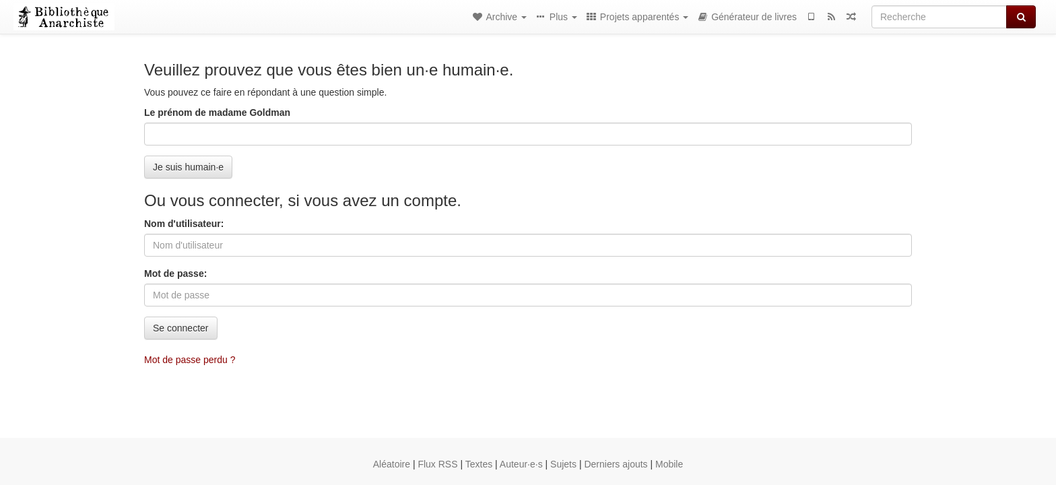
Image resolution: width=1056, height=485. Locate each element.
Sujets (563, 464)
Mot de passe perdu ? (189, 359)
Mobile (669, 464)
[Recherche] (939, 16)
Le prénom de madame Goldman (217, 112)
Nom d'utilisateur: (184, 223)
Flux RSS (437, 464)
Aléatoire (391, 464)
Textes (478, 464)
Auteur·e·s (521, 464)
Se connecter (181, 328)
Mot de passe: (175, 273)
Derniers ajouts (615, 464)
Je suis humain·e (188, 167)
